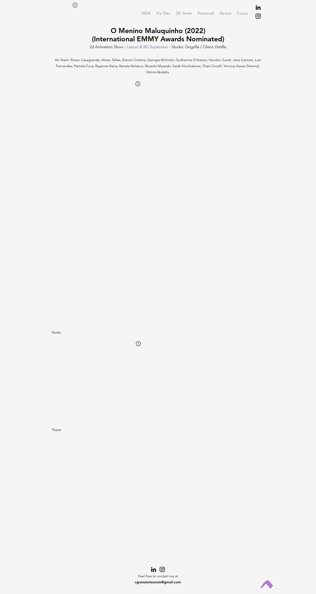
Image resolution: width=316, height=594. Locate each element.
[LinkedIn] (258, 7)
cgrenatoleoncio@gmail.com (158, 582)
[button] (146, 13)
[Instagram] (258, 16)
